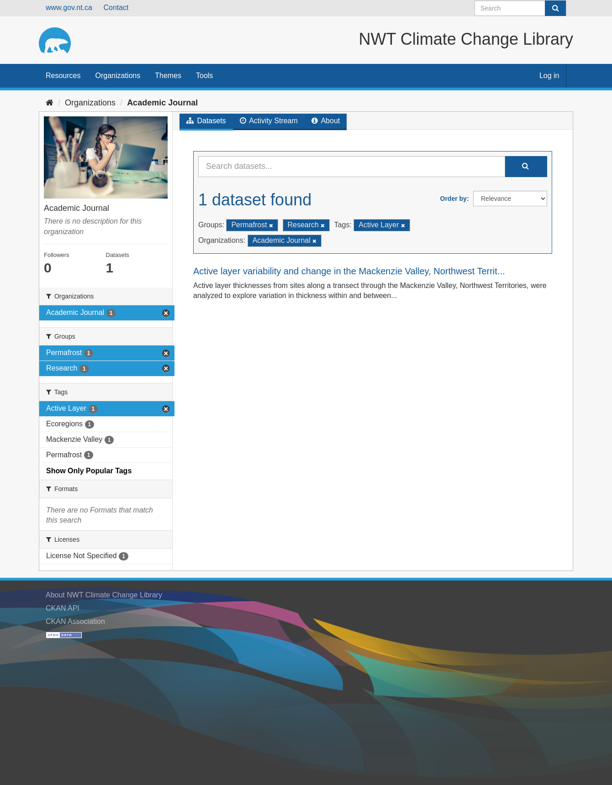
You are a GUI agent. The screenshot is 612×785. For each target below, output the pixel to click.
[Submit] (555, 8)
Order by (453, 198)
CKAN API (62, 608)
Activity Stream (269, 121)
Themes (168, 75)
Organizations (117, 75)
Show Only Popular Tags (89, 471)
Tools (204, 75)
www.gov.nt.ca (69, 7)
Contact (115, 7)
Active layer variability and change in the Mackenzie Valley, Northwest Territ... (349, 271)
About (325, 121)
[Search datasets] (520, 8)
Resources (63, 75)
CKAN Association (75, 621)
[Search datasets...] (351, 166)
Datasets (206, 121)
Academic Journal (162, 102)
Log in (549, 75)
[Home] (49, 102)
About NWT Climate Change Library (104, 595)
